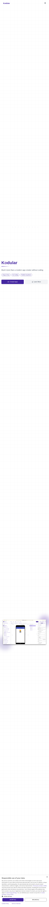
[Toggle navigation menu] (45, 3)
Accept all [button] (13, 899)
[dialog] (24, 891)
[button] (24, 896)
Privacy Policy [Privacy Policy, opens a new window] (10, 894)
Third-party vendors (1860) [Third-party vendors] (40, 886)
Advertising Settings (12, 892)
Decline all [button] (35, 899)
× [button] (47, 877)
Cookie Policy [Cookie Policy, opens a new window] (5, 903)
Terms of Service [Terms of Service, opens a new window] (16, 903)
